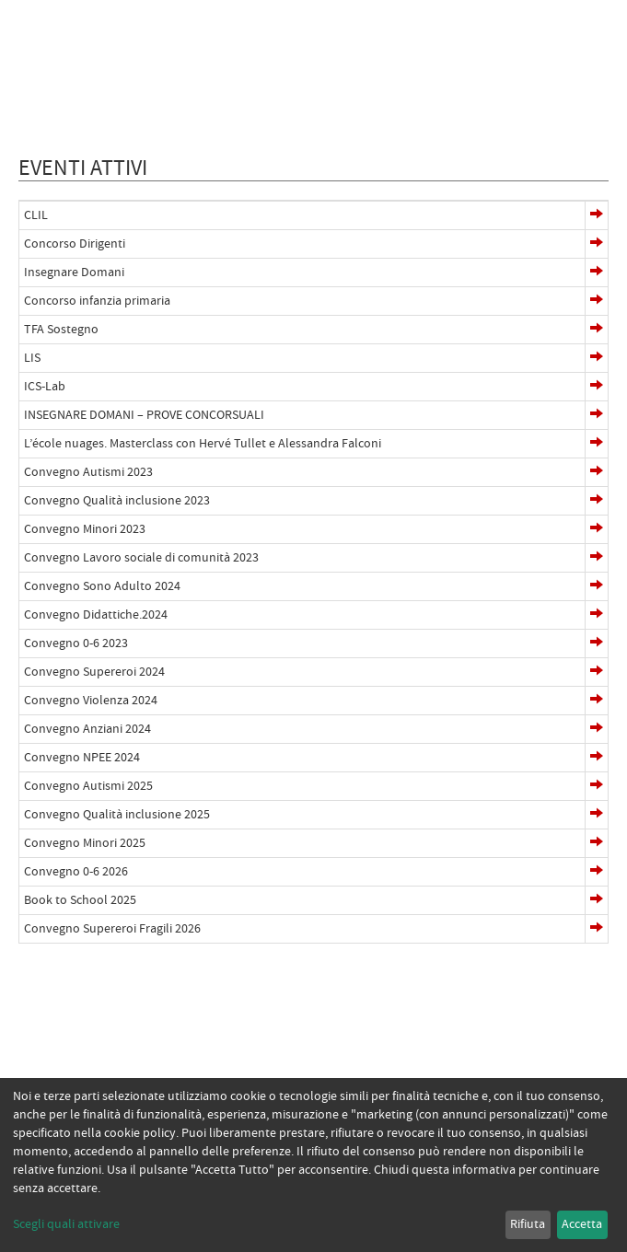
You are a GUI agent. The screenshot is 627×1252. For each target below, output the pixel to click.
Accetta (582, 1224)
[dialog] (313, 1165)
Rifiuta (527, 1224)
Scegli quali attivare (66, 1224)
